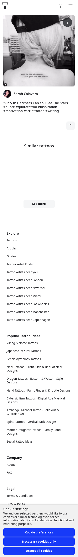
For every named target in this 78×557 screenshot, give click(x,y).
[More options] (67, 22)
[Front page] (5, 6)
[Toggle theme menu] (60, 6)
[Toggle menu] (70, 6)
